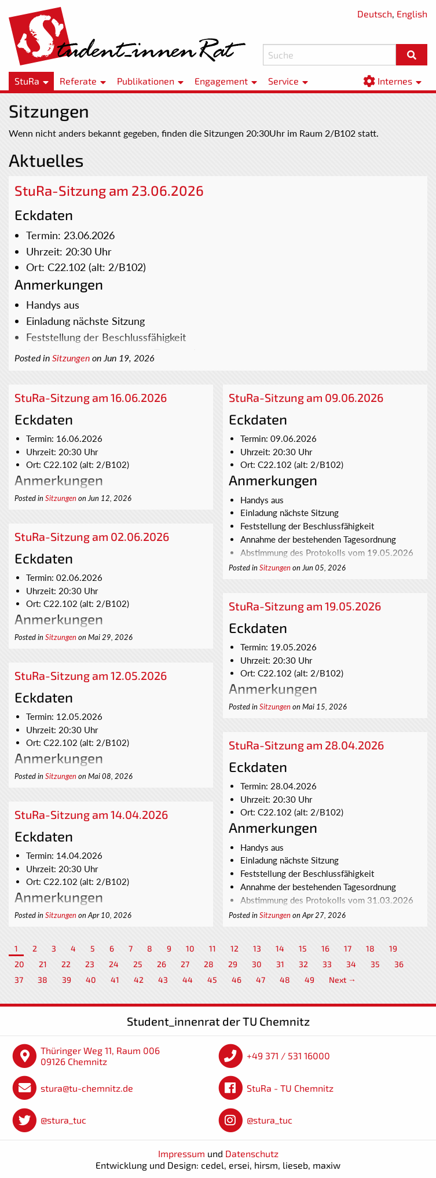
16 (325, 948)
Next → (342, 980)
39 (66, 980)
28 (209, 964)
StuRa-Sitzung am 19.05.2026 (305, 606)
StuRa (26, 80)
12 (234, 948)
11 (212, 948)
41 (115, 980)
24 (114, 964)
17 (347, 948)
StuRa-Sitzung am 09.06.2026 (306, 397)
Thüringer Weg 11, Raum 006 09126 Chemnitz (100, 1056)
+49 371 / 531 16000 (288, 1055)
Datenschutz (252, 1153)
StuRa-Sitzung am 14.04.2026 (91, 814)
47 (260, 980)
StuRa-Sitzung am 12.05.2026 (90, 675)
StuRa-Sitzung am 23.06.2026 (109, 190)
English (412, 13)
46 (236, 980)
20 (19, 964)
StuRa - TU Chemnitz (290, 1087)
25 (137, 964)
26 (161, 964)
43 (163, 980)
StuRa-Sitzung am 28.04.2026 (306, 745)
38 (42, 980)
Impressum (181, 1153)
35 (375, 964)
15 (303, 948)
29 (232, 964)
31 (280, 964)
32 (303, 964)
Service (283, 80)
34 (351, 964)
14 (280, 948)
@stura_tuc (63, 1119)
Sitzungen (71, 358)
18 (370, 948)
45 (212, 980)
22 (66, 964)
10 (190, 948)
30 (257, 964)
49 (309, 980)
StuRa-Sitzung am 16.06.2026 (90, 397)
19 (393, 948)
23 (89, 964)
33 (327, 964)
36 (399, 964)
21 (43, 964)
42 (139, 980)
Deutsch (374, 13)
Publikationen (145, 80)
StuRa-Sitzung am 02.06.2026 (91, 536)
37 (18, 980)
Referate (78, 80)
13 (257, 948)
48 (285, 980)
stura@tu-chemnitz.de (87, 1087)
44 (187, 980)
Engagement (221, 80)
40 (91, 980)
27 (185, 964)
